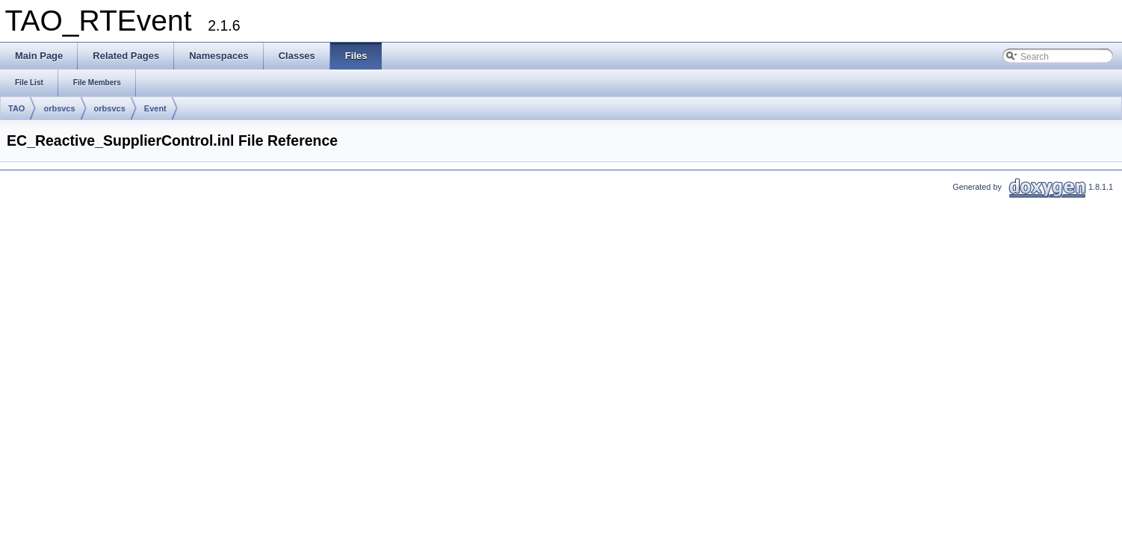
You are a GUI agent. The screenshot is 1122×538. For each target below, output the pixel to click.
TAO (16, 108)
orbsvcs (59, 108)
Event (155, 108)
